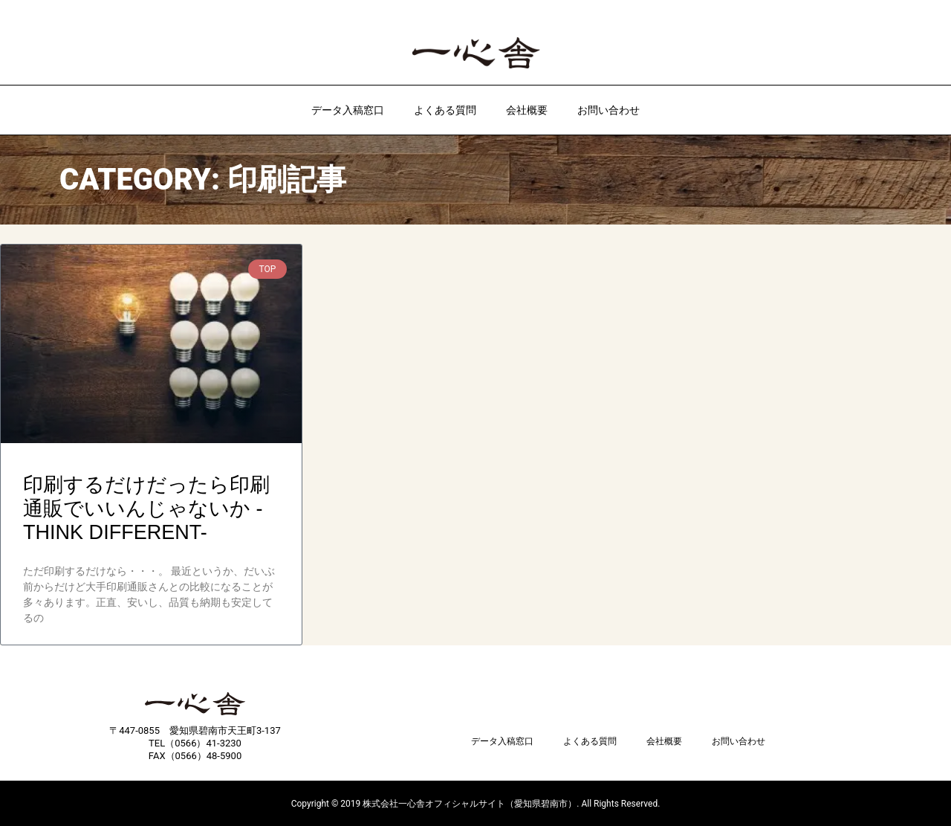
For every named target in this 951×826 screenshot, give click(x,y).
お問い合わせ (608, 110)
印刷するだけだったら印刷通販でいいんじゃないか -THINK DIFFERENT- (146, 509)
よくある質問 (445, 110)
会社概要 (527, 110)
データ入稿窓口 (347, 110)
